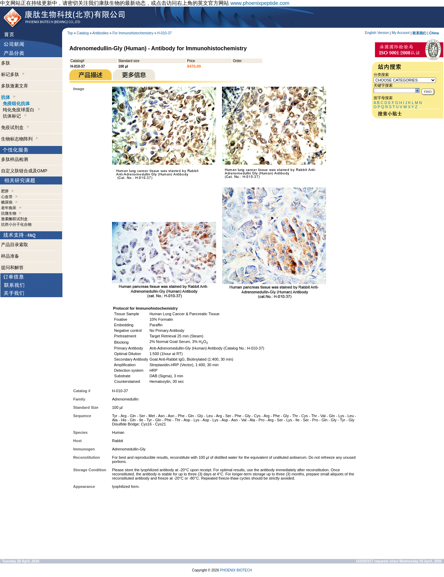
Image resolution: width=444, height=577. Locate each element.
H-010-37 (164, 33)
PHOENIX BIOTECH (236, 570)
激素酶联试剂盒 (14, 219)
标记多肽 (13, 74)
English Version (377, 33)
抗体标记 (14, 116)
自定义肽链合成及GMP (24, 170)
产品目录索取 (14, 244)
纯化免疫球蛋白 (21, 109)
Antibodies (100, 33)
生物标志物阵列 (19, 138)
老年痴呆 (8, 208)
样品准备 (10, 256)
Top (70, 33)
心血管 (6, 197)
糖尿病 (6, 202)
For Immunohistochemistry (132, 33)
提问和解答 (12, 267)
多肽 (5, 63)
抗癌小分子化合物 (16, 224)
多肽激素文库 (14, 85)
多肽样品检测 (14, 159)
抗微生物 (8, 213)
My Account (401, 33)
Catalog (82, 33)
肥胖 (5, 191)
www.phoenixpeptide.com (259, 3)
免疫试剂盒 (15, 127)
